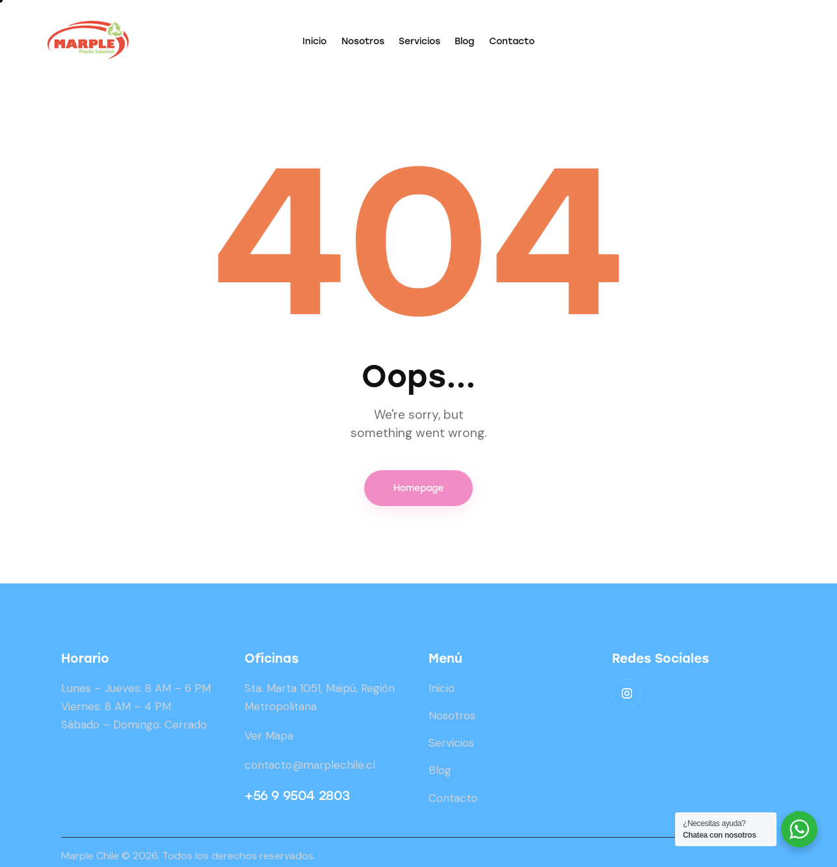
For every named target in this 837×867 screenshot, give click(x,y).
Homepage (418, 488)
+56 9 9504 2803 (297, 795)
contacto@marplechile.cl (310, 765)
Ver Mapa (269, 735)
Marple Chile (90, 855)
